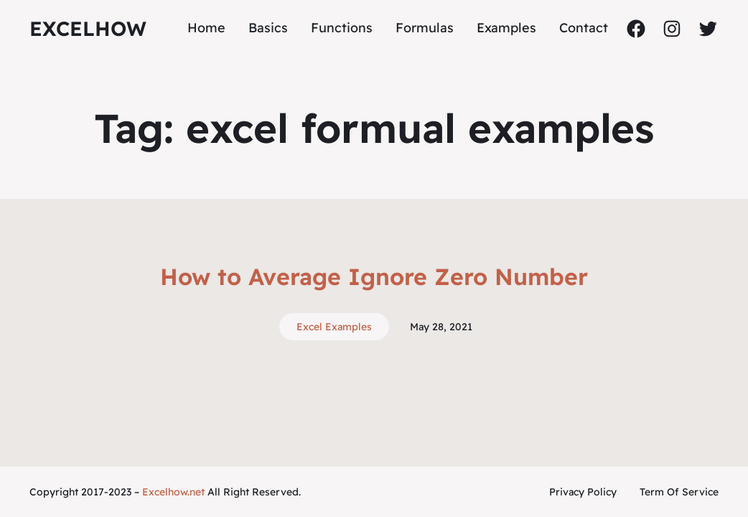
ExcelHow (87, 28)
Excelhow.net (173, 491)
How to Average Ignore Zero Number (374, 276)
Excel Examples (334, 326)
